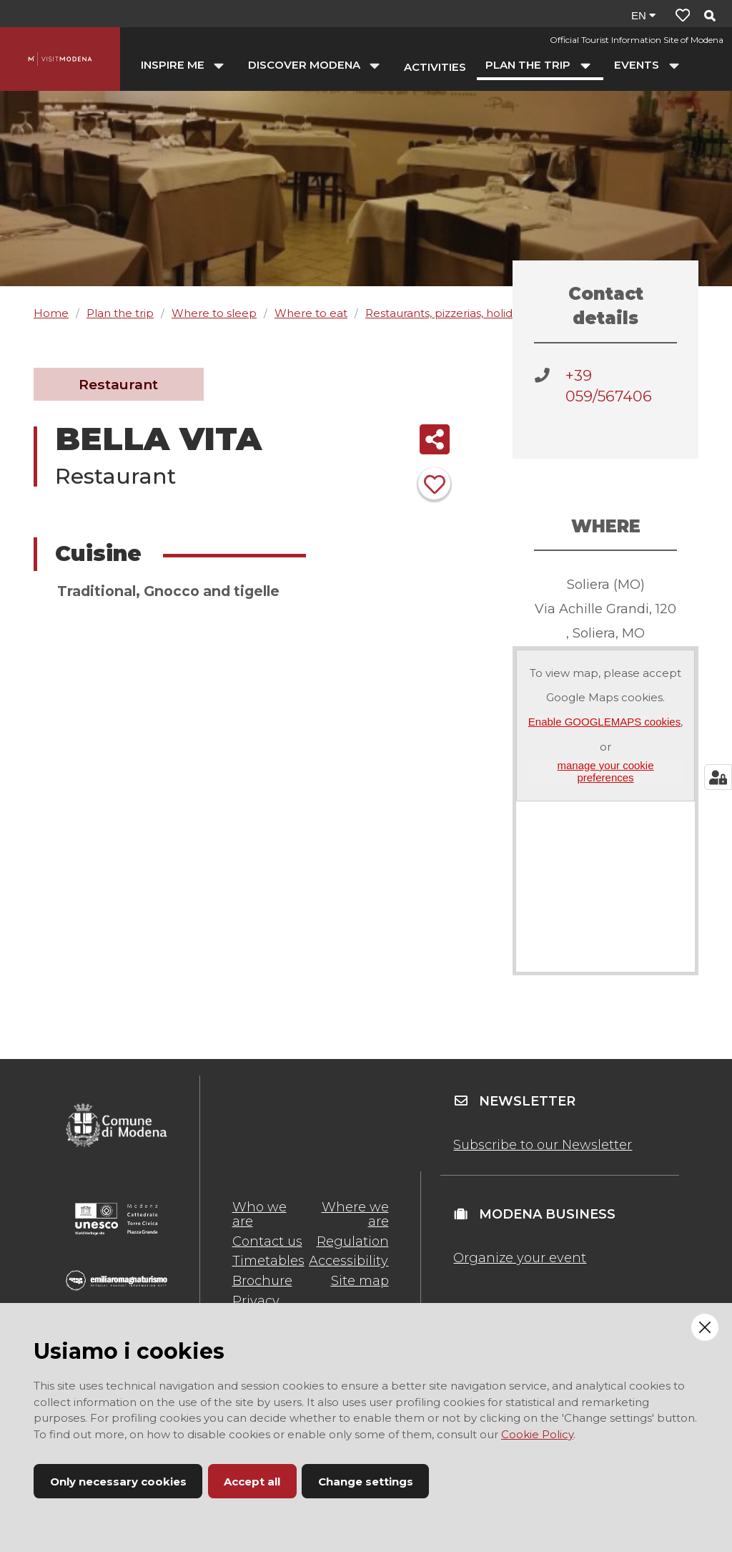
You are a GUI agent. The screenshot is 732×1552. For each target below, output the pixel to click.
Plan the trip (120, 313)
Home (51, 313)
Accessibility (348, 1261)
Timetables (268, 1261)
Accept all (252, 1481)
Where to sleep (214, 313)
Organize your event (519, 1258)
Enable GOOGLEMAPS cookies (604, 722)
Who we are (259, 1214)
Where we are (355, 1214)
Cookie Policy (537, 1434)
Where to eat (310, 313)
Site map (360, 1281)
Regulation (353, 1241)
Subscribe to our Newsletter (542, 1145)
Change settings (365, 1481)
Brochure (262, 1281)
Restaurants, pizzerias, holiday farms (461, 313)
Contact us (267, 1241)
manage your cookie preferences (605, 771)
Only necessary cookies (118, 1481)
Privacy (256, 1301)
